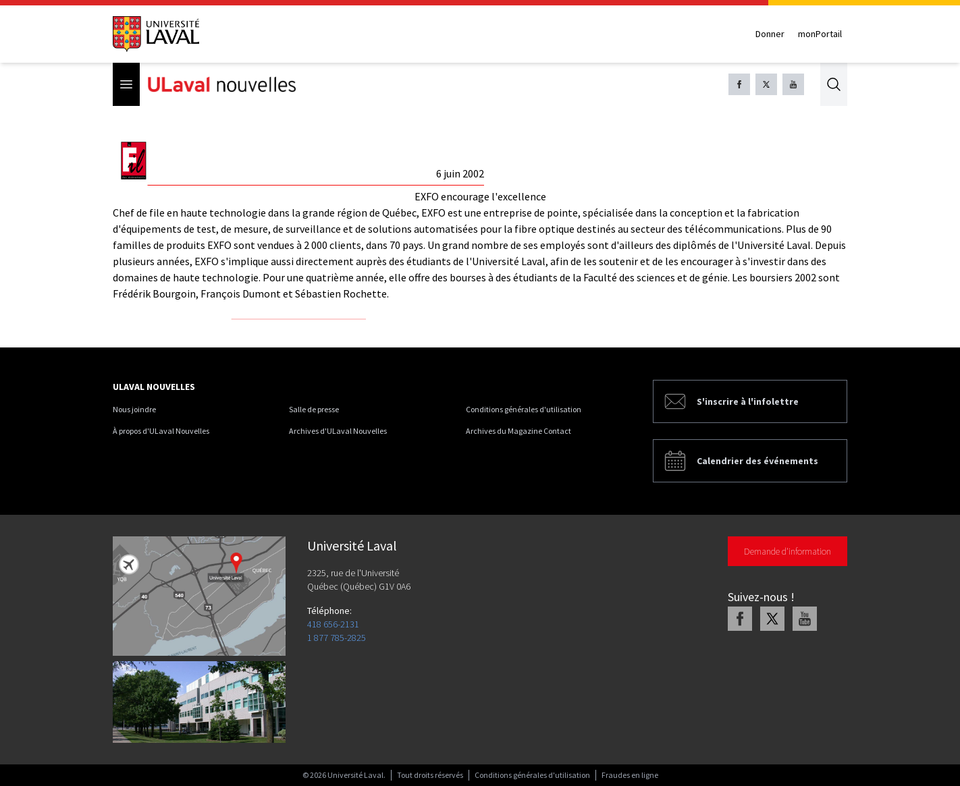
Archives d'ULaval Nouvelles (338, 431)
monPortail (820, 34)
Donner (769, 34)
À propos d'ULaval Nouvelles (161, 431)
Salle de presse (314, 409)
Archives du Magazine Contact (518, 431)
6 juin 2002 (460, 173)
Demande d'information (787, 551)
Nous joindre (134, 409)
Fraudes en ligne (630, 775)
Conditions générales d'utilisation (523, 409)
